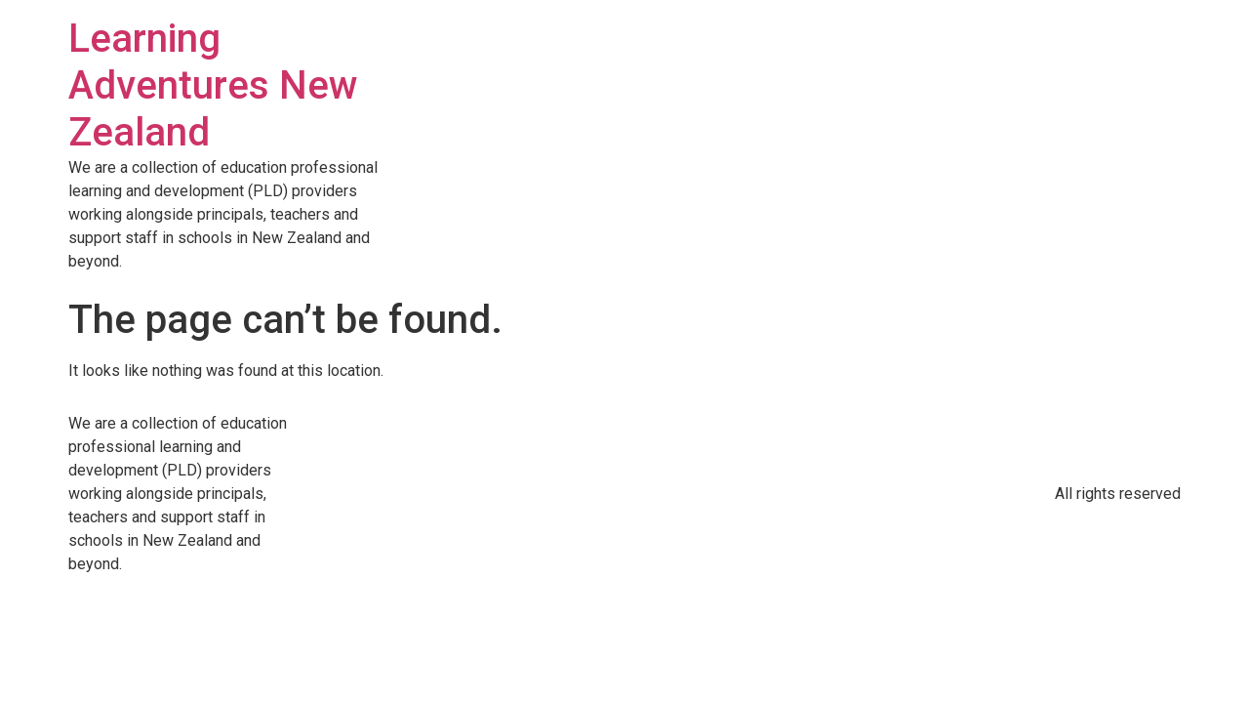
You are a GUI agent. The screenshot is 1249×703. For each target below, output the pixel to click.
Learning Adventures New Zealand (213, 85)
